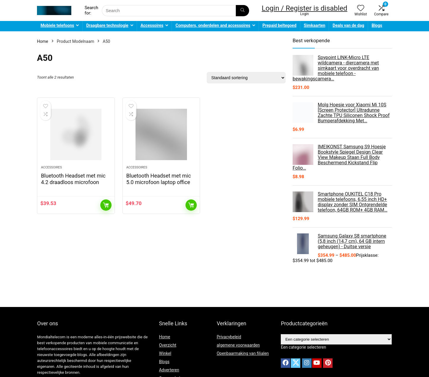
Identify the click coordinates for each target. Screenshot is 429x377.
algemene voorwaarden (238, 345)
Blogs (377, 25)
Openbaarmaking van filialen (243, 353)
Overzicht (167, 345)
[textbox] (303, 347)
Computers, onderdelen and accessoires (212, 25)
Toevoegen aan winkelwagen (105, 206)
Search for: (91, 10)
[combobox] (303, 347)
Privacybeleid (229, 336)
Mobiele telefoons (57, 25)
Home (42, 41)
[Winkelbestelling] (246, 77)
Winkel (165, 353)
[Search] (242, 10)
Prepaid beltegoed (279, 25)
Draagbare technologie (107, 25)
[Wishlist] (360, 8)
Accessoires (152, 25)
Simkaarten (314, 25)
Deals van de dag (348, 25)
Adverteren (169, 370)
